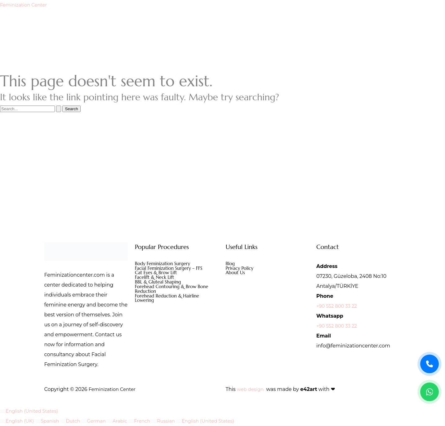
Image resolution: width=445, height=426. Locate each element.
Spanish (51, 421)
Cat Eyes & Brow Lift (157, 273)
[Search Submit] (58, 109)
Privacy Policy (241, 268)
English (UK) (19, 421)
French (148, 421)
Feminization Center (25, 5)
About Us (236, 273)
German (100, 421)
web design (251, 389)
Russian (174, 421)
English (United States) (31, 411)
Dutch (75, 421)
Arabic (125, 421)
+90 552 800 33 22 (338, 306)
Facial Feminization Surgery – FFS (171, 268)
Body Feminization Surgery (164, 263)
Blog (231, 263)
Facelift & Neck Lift (156, 278)
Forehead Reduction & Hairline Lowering (169, 301)
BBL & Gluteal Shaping (160, 283)
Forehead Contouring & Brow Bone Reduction (174, 291)
